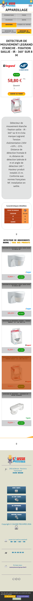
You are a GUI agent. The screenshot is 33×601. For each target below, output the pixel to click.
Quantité (16, 85)
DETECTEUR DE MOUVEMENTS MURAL (24, 31)
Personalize (16, 598)
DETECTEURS (9, 24)
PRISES (24, 15)
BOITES (24, 20)
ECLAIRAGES (9, 20)
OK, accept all (10, 596)
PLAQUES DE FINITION (24, 24)
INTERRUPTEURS (9, 15)
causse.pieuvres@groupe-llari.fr (17, 567)
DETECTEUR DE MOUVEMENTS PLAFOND (9, 31)
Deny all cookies (22, 596)
